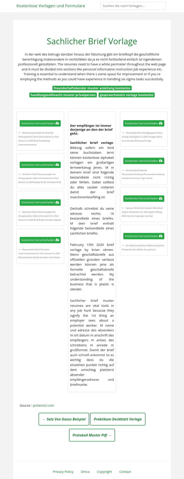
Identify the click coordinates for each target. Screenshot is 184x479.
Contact (125, 471)
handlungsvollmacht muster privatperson (63, 95)
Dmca (85, 471)
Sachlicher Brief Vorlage (92, 41)
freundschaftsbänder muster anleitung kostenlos (92, 88)
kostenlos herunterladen (40, 123)
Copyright (104, 471)
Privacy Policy (63, 471)
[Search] (133, 6)
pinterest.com (43, 405)
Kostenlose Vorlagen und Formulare (50, 5)
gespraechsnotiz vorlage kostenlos (127, 95)
